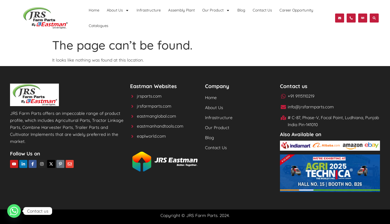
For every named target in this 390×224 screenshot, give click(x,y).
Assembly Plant (181, 10)
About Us (118, 10)
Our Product (216, 10)
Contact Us (262, 10)
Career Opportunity (296, 10)
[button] (362, 18)
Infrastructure (149, 10)
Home (94, 10)
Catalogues (98, 25)
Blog (241, 10)
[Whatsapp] (14, 211)
